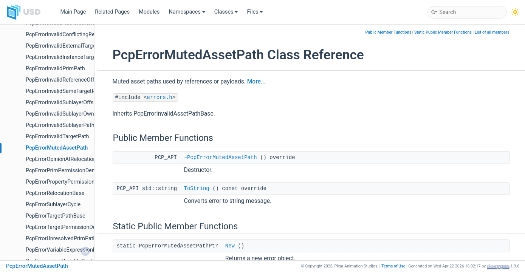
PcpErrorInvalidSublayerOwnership (67, 114)
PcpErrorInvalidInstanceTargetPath (68, 57)
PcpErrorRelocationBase (55, 193)
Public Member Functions (388, 32)
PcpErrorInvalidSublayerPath (60, 125)
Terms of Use (393, 266)
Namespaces (187, 12)
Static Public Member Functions (443, 32)
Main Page (73, 12)
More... (256, 81)
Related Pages (112, 12)
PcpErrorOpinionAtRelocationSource (69, 159)
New (230, 246)
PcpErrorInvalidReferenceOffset (64, 80)
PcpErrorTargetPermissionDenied (66, 227)
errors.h (159, 97)
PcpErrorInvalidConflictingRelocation (70, 34)
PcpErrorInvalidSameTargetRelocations (73, 91)
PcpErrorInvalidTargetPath (57, 136)
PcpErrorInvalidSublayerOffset (62, 102)
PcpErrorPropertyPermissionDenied (68, 182)
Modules (149, 12)
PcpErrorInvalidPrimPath (55, 68)
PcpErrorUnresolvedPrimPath (61, 238)
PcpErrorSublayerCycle (53, 204)
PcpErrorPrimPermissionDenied (64, 170)
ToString (196, 188)
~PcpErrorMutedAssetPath (220, 158)
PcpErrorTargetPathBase (55, 216)
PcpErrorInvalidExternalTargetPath (67, 46)
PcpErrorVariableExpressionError (65, 250)
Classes (226, 12)
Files (255, 12)
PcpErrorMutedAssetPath (57, 148)
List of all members (492, 32)
